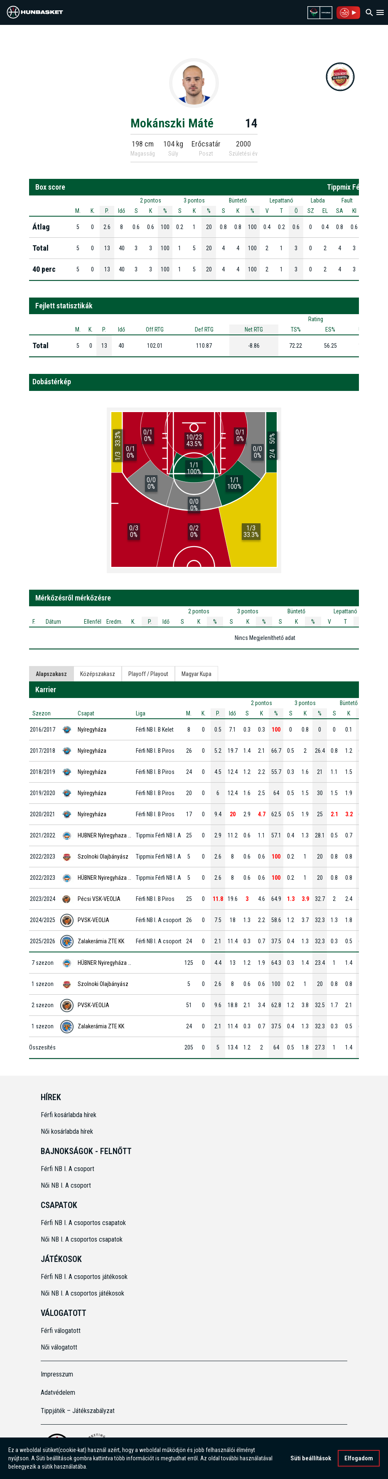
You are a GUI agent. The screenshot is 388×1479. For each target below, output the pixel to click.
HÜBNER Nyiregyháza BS (106, 877)
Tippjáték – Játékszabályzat (78, 1411)
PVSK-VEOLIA (93, 920)
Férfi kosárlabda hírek (68, 1115)
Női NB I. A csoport (66, 1185)
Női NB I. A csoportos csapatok (82, 1239)
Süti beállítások (310, 1459)
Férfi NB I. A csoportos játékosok (84, 1277)
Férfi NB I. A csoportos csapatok (84, 1223)
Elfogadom (358, 1459)
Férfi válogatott (61, 1331)
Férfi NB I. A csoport (67, 1169)
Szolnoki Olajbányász (103, 856)
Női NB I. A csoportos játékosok (82, 1293)
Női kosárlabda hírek (67, 1131)
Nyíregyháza (92, 729)
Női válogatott (59, 1347)
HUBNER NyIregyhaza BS (106, 835)
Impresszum (57, 1374)
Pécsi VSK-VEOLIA (99, 899)
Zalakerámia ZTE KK (101, 941)
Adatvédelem (58, 1392)
